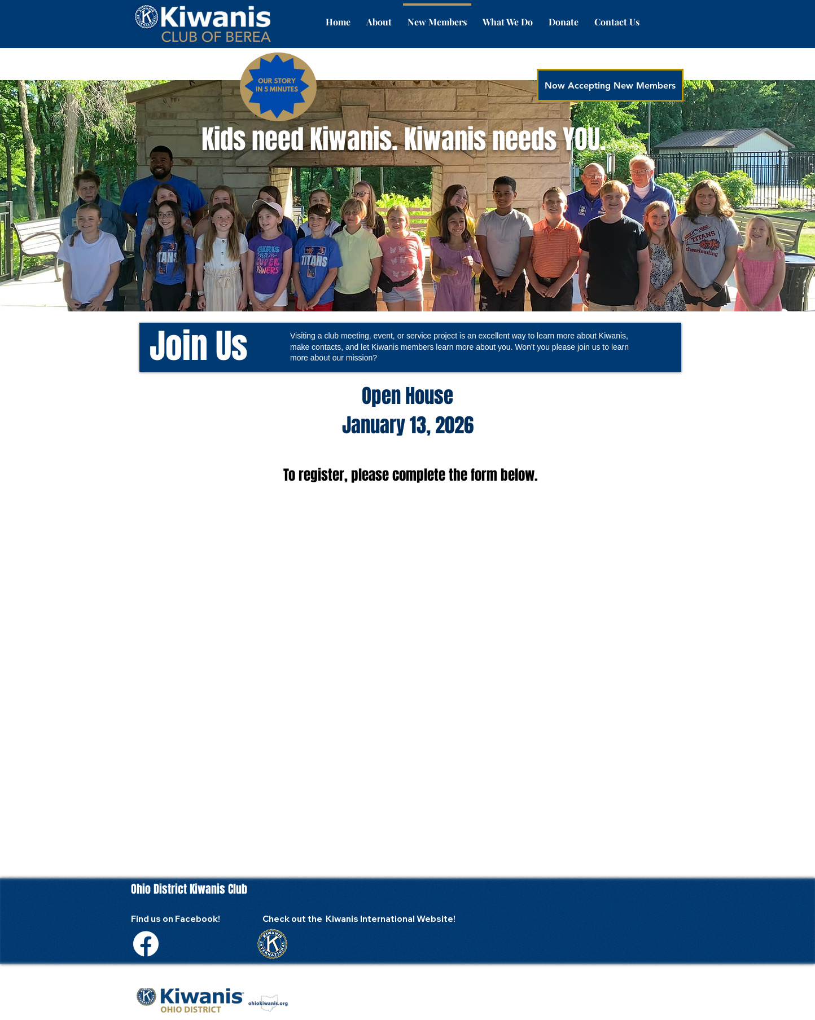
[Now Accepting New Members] (610, 85)
